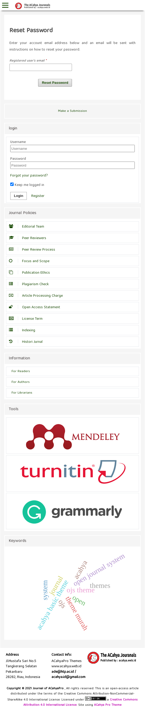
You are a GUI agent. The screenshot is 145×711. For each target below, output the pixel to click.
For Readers (21, 371)
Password (18, 159)
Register (37, 196)
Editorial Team (28, 227)
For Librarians (22, 393)
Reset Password (55, 83)
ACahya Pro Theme (107, 705)
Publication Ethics (31, 273)
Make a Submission (72, 111)
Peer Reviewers (29, 238)
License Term (27, 319)
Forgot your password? (29, 176)
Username (18, 142)
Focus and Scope (30, 261)
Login (18, 196)
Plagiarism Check (30, 284)
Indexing (23, 330)
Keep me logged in (27, 185)
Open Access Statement (36, 307)
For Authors (21, 382)
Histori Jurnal (27, 342)
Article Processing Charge (37, 296)
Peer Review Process (33, 250)
